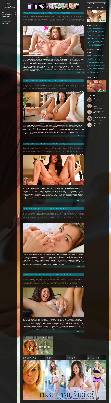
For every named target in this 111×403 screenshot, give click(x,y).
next (37, 216)
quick (62, 86)
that (40, 151)
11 (51, 337)
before (58, 277)
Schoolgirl (78, 216)
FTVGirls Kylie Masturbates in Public (95, 45)
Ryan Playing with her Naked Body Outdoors (96, 64)
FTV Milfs (91, 52)
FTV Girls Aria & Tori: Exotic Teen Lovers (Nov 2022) (99, 118)
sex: (68, 86)
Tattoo (58, 217)
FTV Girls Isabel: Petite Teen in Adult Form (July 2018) (47, 275)
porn (57, 216)
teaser (30, 283)
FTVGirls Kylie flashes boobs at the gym (96, 44)
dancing (32, 17)
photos (77, 19)
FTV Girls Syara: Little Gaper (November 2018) (44, 144)
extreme (54, 17)
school (74, 216)
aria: (61, 211)
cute (29, 17)
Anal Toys (60, 16)
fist (44, 148)
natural (66, 19)
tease (27, 283)
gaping (80, 17)
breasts (72, 277)
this (67, 20)
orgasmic (43, 216)
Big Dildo (62, 277)
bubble (67, 147)
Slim (72, 86)
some (44, 20)
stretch (51, 20)
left (39, 280)
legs (37, 19)
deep (35, 17)
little (72, 148)
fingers (40, 148)
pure (70, 216)
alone (57, 211)
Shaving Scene (34, 20)
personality (48, 216)
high (69, 85)
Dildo (37, 17)
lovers (80, 214)
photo (74, 19)
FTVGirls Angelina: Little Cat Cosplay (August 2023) (98, 105)
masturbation (50, 19)
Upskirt (42, 88)
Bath (55, 147)
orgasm (69, 19)
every (81, 147)
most (32, 216)
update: (79, 20)
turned (53, 151)
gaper (52, 148)
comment (81, 16)
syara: (24, 151)
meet (54, 19)
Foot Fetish (68, 17)
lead (68, 148)
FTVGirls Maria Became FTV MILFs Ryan (96, 71)
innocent (72, 85)
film (74, 213)
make (46, 19)
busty (73, 211)
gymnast (29, 19)
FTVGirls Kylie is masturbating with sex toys (96, 39)
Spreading (47, 20)
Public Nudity (66, 216)
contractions (25, 17)
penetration (47, 86)
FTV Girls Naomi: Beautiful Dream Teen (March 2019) (47, 13)
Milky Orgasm (32, 86)
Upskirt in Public (47, 88)
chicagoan (70, 83)
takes (62, 20)
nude (36, 86)
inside (34, 280)
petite (32, 282)
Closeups (77, 16)
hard (32, 19)
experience (46, 17)
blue (71, 16)
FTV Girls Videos (93, 25)
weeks (63, 283)
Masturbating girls (94, 49)
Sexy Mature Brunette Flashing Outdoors (96, 73)
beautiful (68, 16)
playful (82, 19)
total (72, 20)
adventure (53, 211)
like (70, 148)
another (49, 147)
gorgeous (50, 214)
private (24, 20)
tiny (34, 88)
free (72, 17)
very (69, 151)
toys (77, 20)
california (78, 211)
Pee (72, 19)
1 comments (74, 283)
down (40, 17)
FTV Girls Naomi (40, 16)
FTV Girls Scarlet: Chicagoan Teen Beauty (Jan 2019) (47, 81)
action (48, 16)
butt (69, 147)
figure (72, 213)
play (80, 19)
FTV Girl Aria (40, 211)
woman (32, 218)
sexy (70, 86)
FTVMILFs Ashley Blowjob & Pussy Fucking (96, 55)
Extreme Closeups (60, 17)
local (44, 280)
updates (69, 217)
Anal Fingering (55, 16)
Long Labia (40, 19)
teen (66, 20)
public (27, 20)
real (72, 216)
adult (50, 211)
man (24, 216)
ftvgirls (76, 17)
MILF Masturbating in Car (93, 72)
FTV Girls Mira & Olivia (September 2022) (97, 124)
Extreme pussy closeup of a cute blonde (96, 38)
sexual (24, 217)
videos (83, 20)
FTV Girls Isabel (40, 277)
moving (74, 280)
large (66, 148)
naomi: (63, 19)
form (68, 279)
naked (60, 19)
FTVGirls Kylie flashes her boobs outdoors (96, 41)
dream (42, 17)
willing (27, 218)
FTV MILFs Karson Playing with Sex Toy (95, 62)
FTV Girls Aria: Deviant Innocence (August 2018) (45, 208)
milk (26, 86)
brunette (65, 83)
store (33, 217)
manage (60, 280)
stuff (55, 217)
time (70, 20)
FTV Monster (54, 85)
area (63, 16)
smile (41, 20)
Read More (81, 72)
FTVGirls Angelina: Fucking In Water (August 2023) (98, 112)
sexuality (27, 217)
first (65, 17)
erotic (30, 85)
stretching (55, 20)
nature (34, 216)
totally (74, 20)
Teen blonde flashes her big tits (94, 42)
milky (28, 86)
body (74, 16)
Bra (65, 147)
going (26, 19)
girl (82, 17)
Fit (78, 213)
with (23, 22)
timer (33, 88)
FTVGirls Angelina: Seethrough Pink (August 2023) (99, 99)
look (75, 214)
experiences (57, 213)
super (24, 88)
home (35, 19)
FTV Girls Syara (42, 147)
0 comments (32, 22)
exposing (51, 17)
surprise (24, 283)
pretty (57, 86)
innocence (61, 214)
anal (51, 16)
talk (34, 151)
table (26, 151)
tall (63, 20)
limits (41, 280)
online (24, 282)
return (56, 282)
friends (34, 214)
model (57, 19)
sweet (59, 20)
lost (52, 280)
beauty (58, 83)
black (65, 277)
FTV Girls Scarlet (41, 83)
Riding (29, 20)
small (75, 86)
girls (23, 19)
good (64, 148)
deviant (40, 213)
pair (29, 282)
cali (75, 211)
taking (32, 151)
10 (48, 337)
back (65, 16)
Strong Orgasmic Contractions (48, 217)
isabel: (37, 280)
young (26, 22)
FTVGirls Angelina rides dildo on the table (96, 31)
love (44, 19)
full (58, 85)
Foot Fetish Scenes (26, 214)
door (46, 213)
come (78, 83)
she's (39, 20)
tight (39, 283)
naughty (80, 280)
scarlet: (65, 86)
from (51, 85)
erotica (32, 85)
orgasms (43, 86)
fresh (74, 17)
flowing (46, 148)
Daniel (33, 16)
